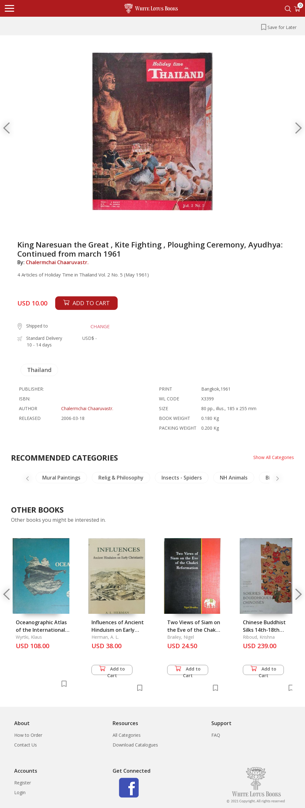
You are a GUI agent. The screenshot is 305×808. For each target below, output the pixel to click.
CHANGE (100, 326)
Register (22, 783)
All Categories (127, 735)
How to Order (28, 735)
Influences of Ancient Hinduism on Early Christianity (117, 630)
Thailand (39, 370)
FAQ (215, 735)
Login (20, 792)
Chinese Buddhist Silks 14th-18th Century (264, 630)
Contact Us (25, 745)
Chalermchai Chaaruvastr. (57, 262)
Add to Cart (112, 670)
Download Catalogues (135, 745)
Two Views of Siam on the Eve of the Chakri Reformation (193, 630)
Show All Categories (273, 457)
